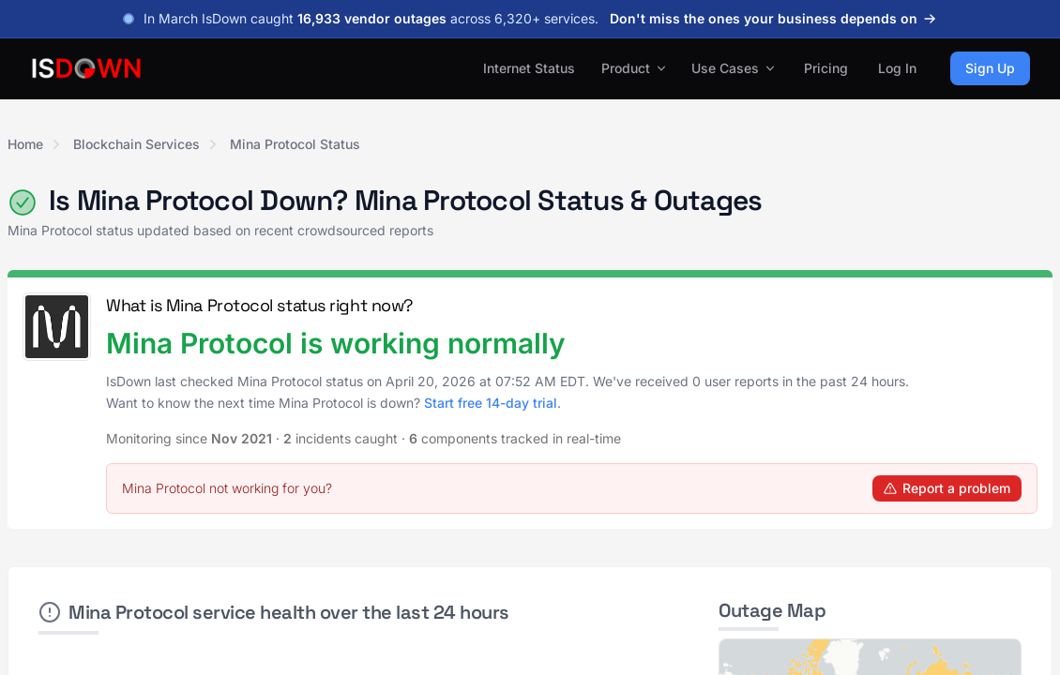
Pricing (826, 68)
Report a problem (947, 488)
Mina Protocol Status (295, 144)
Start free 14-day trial (490, 403)
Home (25, 144)
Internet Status (529, 68)
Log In (897, 68)
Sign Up (990, 68)
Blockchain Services (136, 144)
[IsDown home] (86, 68)
